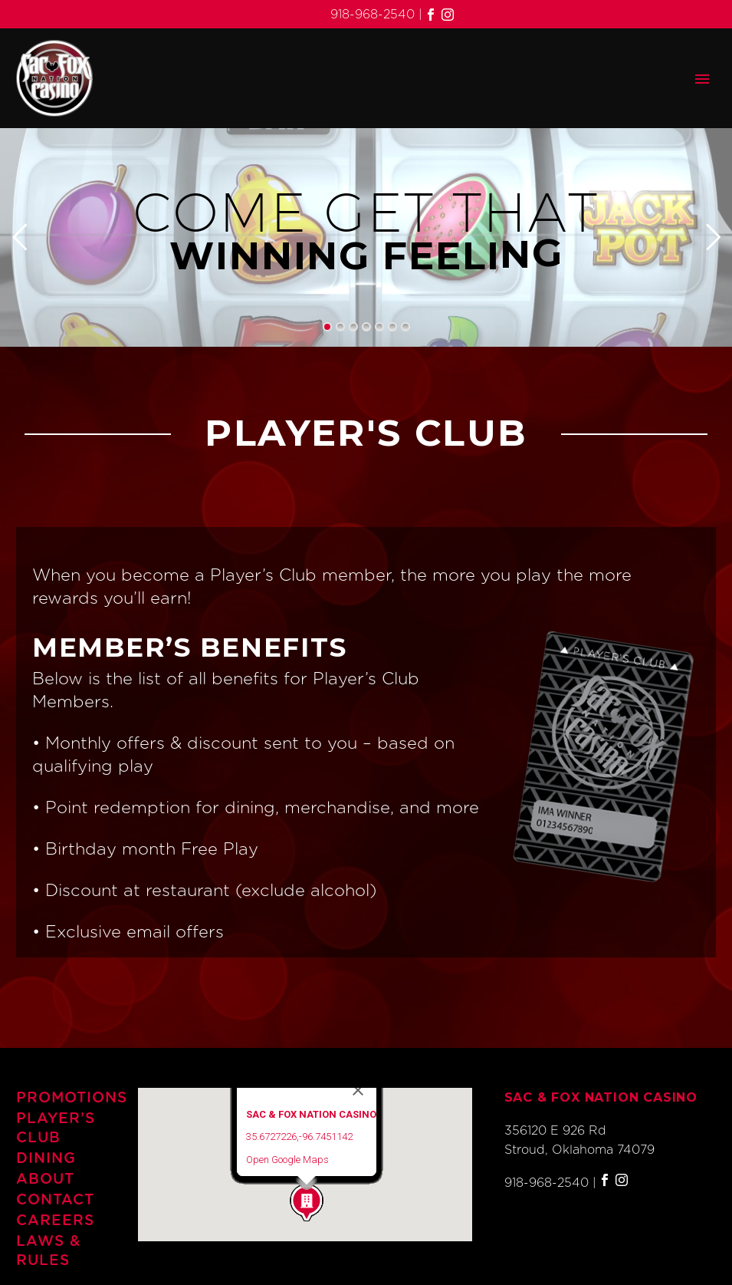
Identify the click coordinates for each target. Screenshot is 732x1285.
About (45, 1179)
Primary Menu (702, 79)
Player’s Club (55, 1128)
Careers (55, 1221)
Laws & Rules (48, 1251)
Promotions (61, 1098)
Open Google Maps (287, 1159)
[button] (306, 1203)
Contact (55, 1200)
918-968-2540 (372, 14)
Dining (46, 1159)
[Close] (358, 1090)
